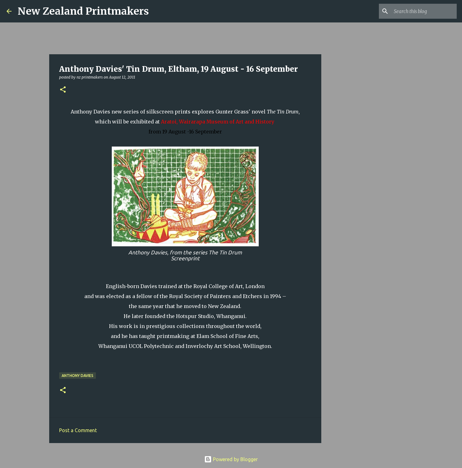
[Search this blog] (424, 11)
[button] (63, 90)
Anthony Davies (77, 376)
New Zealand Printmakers (83, 11)
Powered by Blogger (231, 459)
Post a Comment (78, 430)
